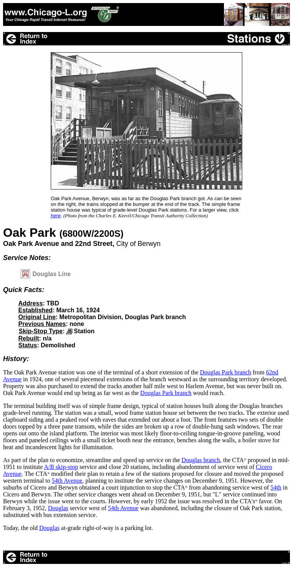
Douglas (58, 508)
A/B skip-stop (61, 467)
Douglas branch (201, 460)
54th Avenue (67, 480)
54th (275, 487)
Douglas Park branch (225, 372)
